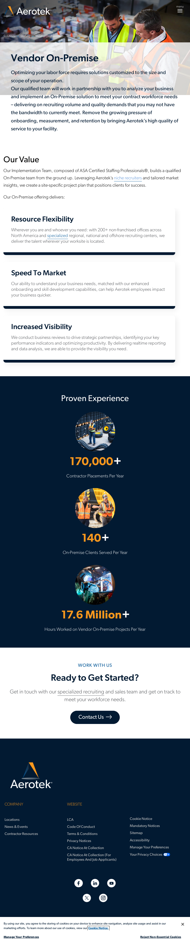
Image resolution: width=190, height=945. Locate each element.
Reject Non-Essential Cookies (160, 937)
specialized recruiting (80, 692)
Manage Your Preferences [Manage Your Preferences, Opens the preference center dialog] (21, 937)
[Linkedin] (95, 883)
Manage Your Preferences (149, 847)
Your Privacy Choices (146, 855)
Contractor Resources (21, 834)
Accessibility (140, 840)
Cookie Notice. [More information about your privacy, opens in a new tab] (98, 928)
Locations (12, 820)
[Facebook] (78, 883)
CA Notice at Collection (85, 848)
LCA (70, 820)
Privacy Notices (79, 841)
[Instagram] (103, 898)
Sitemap (136, 833)
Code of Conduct (81, 827)
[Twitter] (87, 898)
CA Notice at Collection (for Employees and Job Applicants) (92, 857)
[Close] (183, 924)
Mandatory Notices (145, 826)
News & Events (16, 827)
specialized (57, 236)
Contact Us (91, 717)
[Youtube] (111, 883)
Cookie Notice (141, 819)
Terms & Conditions (82, 834)
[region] (95, 931)
